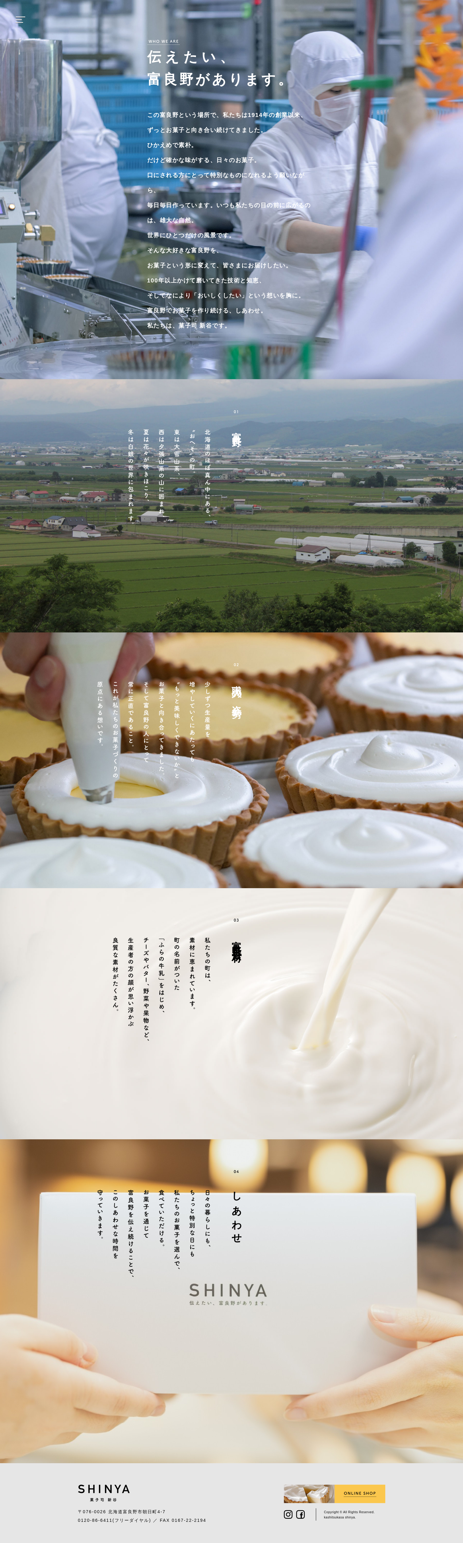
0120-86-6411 (95, 1520)
